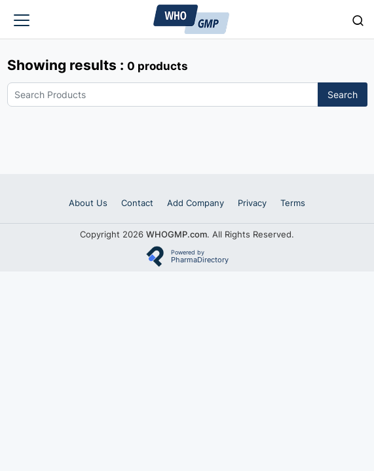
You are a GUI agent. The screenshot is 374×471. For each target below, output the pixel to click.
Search (342, 94)
